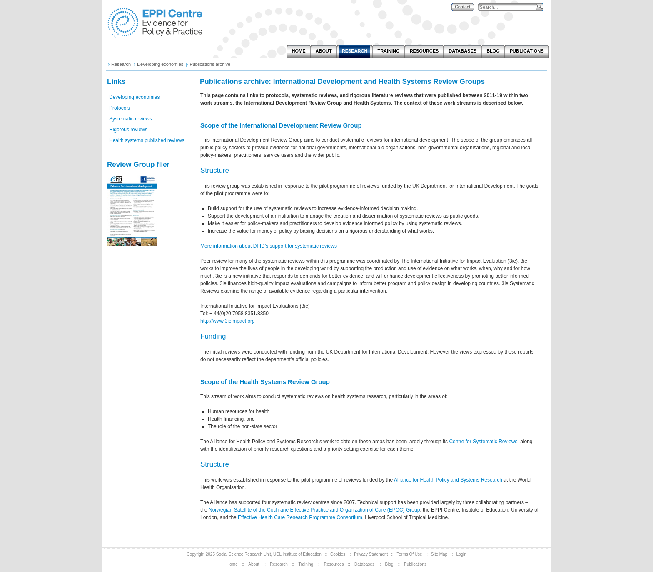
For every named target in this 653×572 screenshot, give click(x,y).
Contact (462, 7)
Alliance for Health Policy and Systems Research (448, 480)
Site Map (439, 554)
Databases (364, 564)
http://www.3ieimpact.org (227, 321)
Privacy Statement (371, 554)
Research (279, 564)
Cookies (337, 554)
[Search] (509, 7)
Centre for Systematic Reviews (483, 441)
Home (232, 564)
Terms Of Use (409, 554)
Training (305, 564)
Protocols (119, 108)
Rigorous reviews (128, 130)
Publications (415, 564)
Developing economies (134, 97)
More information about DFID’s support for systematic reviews (268, 246)
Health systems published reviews (146, 140)
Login (461, 554)
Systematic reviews (130, 119)
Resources (334, 564)
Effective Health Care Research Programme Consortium (300, 517)
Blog (389, 564)
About (253, 564)
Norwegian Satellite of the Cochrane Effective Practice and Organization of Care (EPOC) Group (314, 510)
